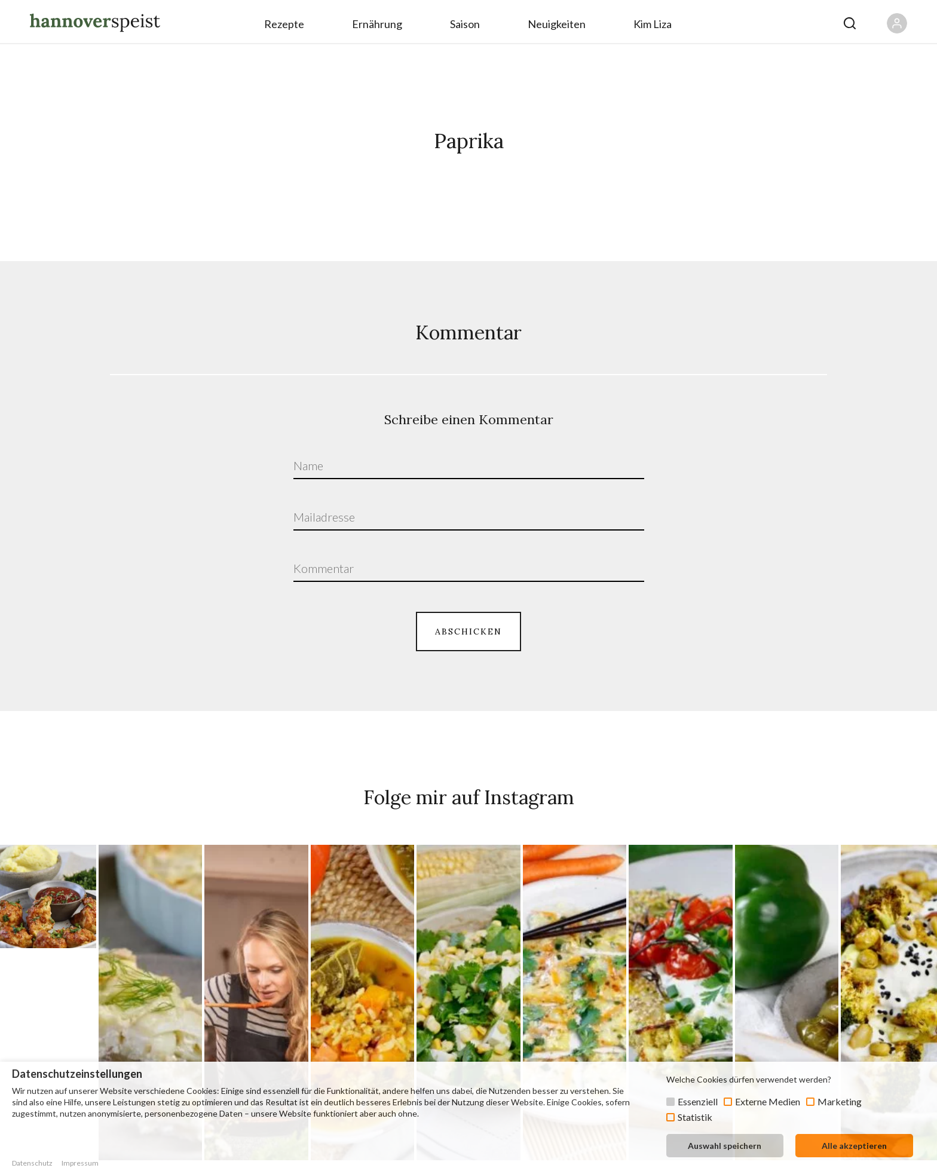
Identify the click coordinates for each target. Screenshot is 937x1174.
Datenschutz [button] (32, 1162)
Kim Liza (652, 23)
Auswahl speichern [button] (724, 1146)
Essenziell (698, 1101)
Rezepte (284, 23)
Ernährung (377, 23)
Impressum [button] (80, 1162)
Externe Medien (767, 1101)
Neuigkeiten (557, 23)
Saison (465, 23)
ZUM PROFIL (468, 997)
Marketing (839, 1101)
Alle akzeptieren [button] (854, 1146)
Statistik (695, 1117)
